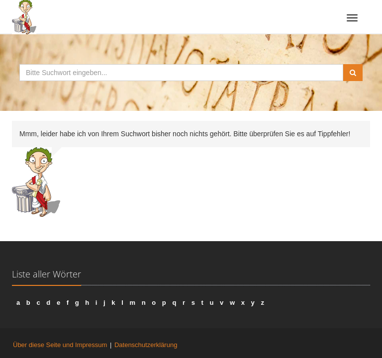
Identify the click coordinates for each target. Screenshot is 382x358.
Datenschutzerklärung (145, 345)
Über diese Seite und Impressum (60, 345)
